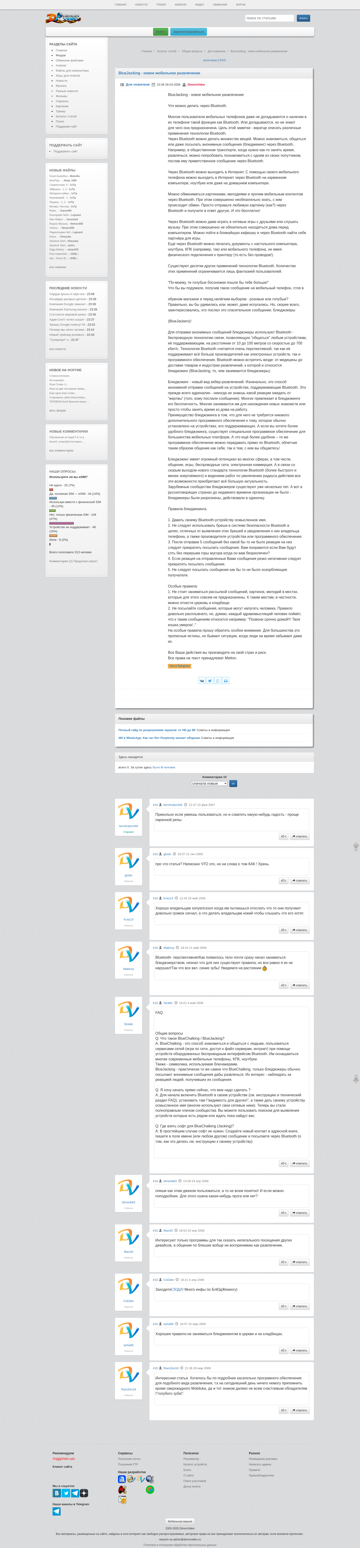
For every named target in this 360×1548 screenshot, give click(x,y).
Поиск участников (194, 1481)
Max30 (128, 1251)
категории (210, 60)
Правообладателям (261, 1475)
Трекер (161, 4)
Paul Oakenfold (58, 253)
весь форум (57, 410)
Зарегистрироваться (188, 32)
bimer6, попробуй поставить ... (67, 441)
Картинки (62, 106)
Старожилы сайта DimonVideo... (68, 397)
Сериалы (62, 101)
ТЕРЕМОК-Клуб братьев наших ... (69, 401)
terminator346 (128, 826)
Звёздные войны (59, 193)
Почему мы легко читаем (67, 329)
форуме (75, 370)
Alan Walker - (57, 219)
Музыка (61, 85)
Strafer (128, 1024)
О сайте (188, 1475)
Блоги (187, 1470)
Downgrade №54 (59, 215)
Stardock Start (57, 241)
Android (181, 4)
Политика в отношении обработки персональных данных (179, 1545)
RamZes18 (128, 1389)
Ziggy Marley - (57, 249)
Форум (240, 4)
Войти (160, 32)
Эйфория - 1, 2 (58, 189)
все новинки (57, 267)
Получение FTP (128, 1464)
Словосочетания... (60, 375)
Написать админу (260, 1464)
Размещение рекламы (263, 1459)
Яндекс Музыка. (58, 223)
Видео (199, 4)
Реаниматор (191, 1459)
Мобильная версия (180, 1521)
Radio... (53, 210)
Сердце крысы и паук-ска (66, 294)
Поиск (60, 121)
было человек (164, 767)
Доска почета (191, 1486)
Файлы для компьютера (72, 70)
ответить (299, 836)
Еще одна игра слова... (62, 393)
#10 (155, 805)
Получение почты (129, 1459)
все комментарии (61, 450)
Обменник (220, 4)
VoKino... (54, 227)
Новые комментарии (68, 431)
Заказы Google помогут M (67, 324)
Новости (141, 4)
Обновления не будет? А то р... (67, 437)
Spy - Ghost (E (57, 258)
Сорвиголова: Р (58, 184)
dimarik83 (128, 1202)
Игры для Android (68, 75)
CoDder (128, 1301)
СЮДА (177, 1289)
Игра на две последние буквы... (67, 388)
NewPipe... (55, 180)
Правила (254, 1470)
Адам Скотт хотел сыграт (66, 319)
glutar (128, 875)
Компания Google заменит (67, 304)
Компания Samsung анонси (68, 309)
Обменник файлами (70, 60)
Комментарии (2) (61, 561)
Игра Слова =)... (58, 384)
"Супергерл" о (59, 339)
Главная (120, 4)
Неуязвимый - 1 (58, 197)
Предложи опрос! (85, 561)
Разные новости (67, 91)
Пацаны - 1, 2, (57, 202)
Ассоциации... (57, 380)
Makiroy (128, 969)
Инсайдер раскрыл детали (67, 299)
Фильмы (61, 96)
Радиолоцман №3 (59, 232)
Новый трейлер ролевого (67, 334)
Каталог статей (66, 116)
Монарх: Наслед (59, 206)
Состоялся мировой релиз (67, 314)
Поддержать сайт (65, 145)
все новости (57, 349)
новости (79, 288)
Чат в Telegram (180, 666)
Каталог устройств (195, 1464)
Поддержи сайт (66, 126)
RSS (222, 60)
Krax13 (128, 919)
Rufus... (53, 236)
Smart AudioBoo (58, 176)
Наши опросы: (62, 471)
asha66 (129, 1345)
